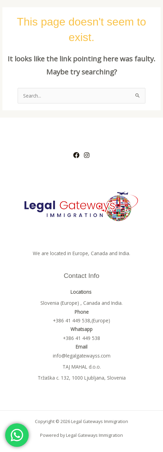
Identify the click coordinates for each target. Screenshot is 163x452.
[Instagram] (87, 155)
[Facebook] (76, 155)
